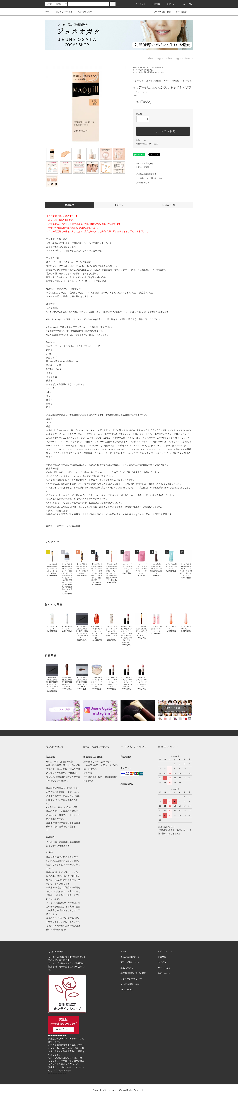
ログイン (169, 4)
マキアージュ (143, 67)
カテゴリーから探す (62, 12)
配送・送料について (130, 962)
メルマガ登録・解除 (161, 12)
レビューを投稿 (141, 167)
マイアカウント (165, 951)
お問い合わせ (179, 12)
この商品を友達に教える (144, 174)
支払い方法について (130, 957)
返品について (141, 140)
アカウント (139, 4)
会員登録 (154, 4)
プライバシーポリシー (131, 978)
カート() (185, 4)
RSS (123, 989)
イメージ (119, 205)
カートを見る (164, 968)
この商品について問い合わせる (147, 178)
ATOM (130, 989)
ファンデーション (157, 67)
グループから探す (83, 12)
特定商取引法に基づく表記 (147, 144)
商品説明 (69, 205)
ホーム (48, 12)
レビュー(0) (168, 205)
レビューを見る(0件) (143, 163)
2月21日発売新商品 (146, 70)
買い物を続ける (141, 182)
